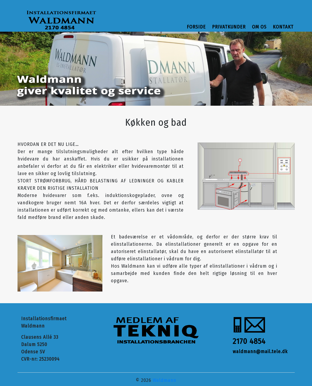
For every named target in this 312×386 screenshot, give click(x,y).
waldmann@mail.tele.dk (260, 351)
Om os (259, 27)
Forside (196, 27)
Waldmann (164, 380)
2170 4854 (249, 341)
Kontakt (283, 27)
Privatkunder (229, 27)
